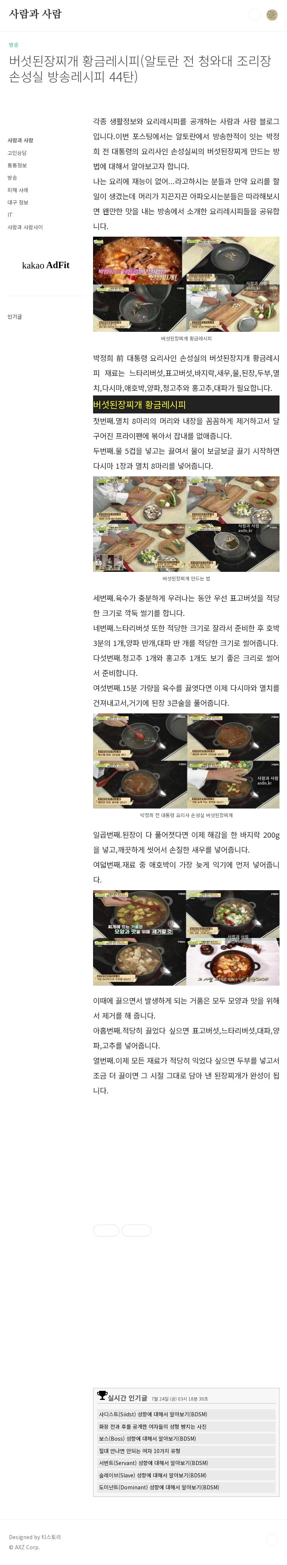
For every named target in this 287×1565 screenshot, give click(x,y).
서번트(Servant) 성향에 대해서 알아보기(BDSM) (153, 1463)
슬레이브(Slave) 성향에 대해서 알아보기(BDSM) (153, 1475)
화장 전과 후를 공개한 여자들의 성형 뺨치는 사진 (153, 1426)
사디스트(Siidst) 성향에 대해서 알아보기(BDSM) (153, 1414)
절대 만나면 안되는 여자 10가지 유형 (139, 1451)
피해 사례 (17, 190)
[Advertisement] (186, 1152)
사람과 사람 (35, 14)
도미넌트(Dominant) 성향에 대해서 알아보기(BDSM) (159, 1487)
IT (10, 214)
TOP (272, 1540)
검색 (254, 15)
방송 (12, 177)
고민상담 (17, 153)
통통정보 (17, 165)
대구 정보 (17, 202)
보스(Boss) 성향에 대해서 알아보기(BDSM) (147, 1438)
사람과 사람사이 (25, 227)
